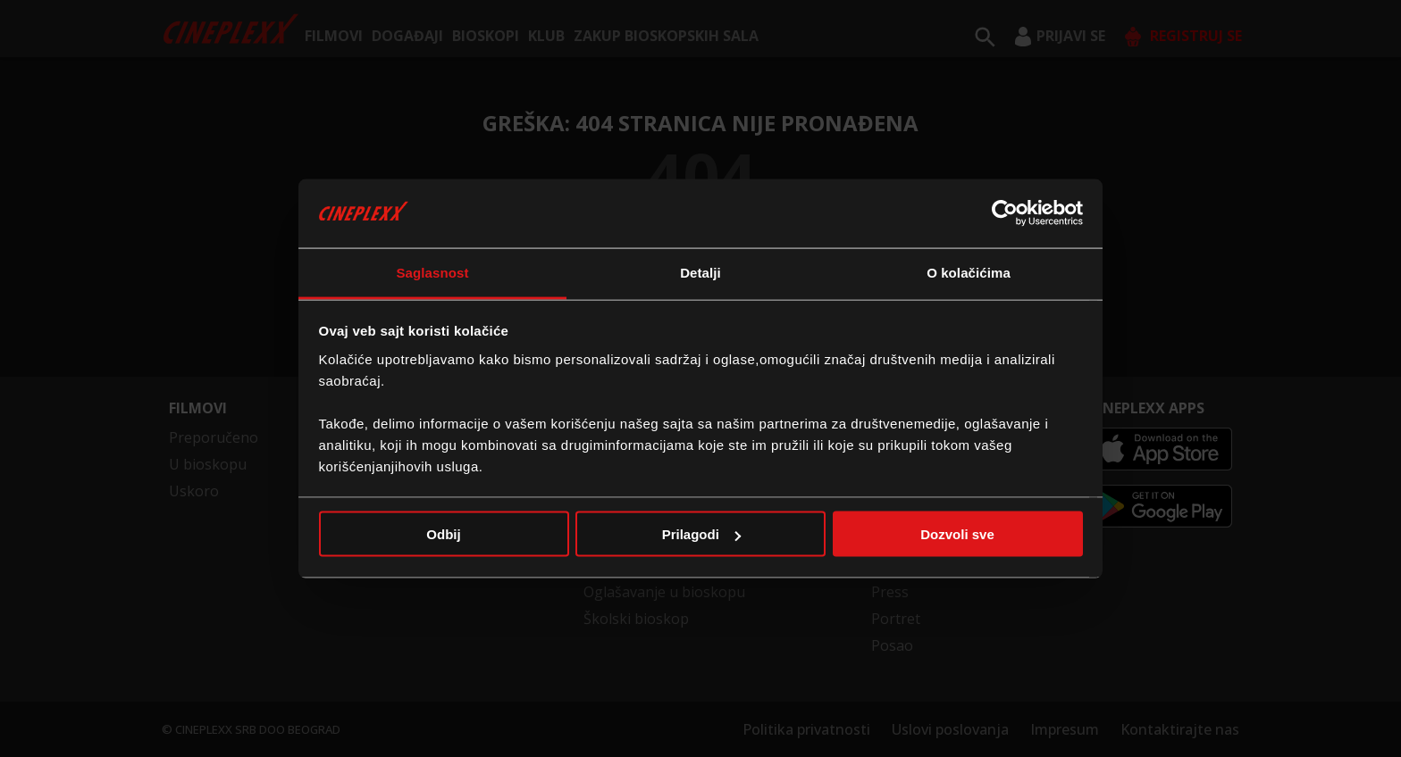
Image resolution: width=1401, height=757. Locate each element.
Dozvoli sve (957, 534)
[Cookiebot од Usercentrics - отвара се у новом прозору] (1005, 213)
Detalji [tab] (700, 271)
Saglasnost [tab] (432, 271)
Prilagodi (701, 534)
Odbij (443, 534)
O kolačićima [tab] (969, 271)
